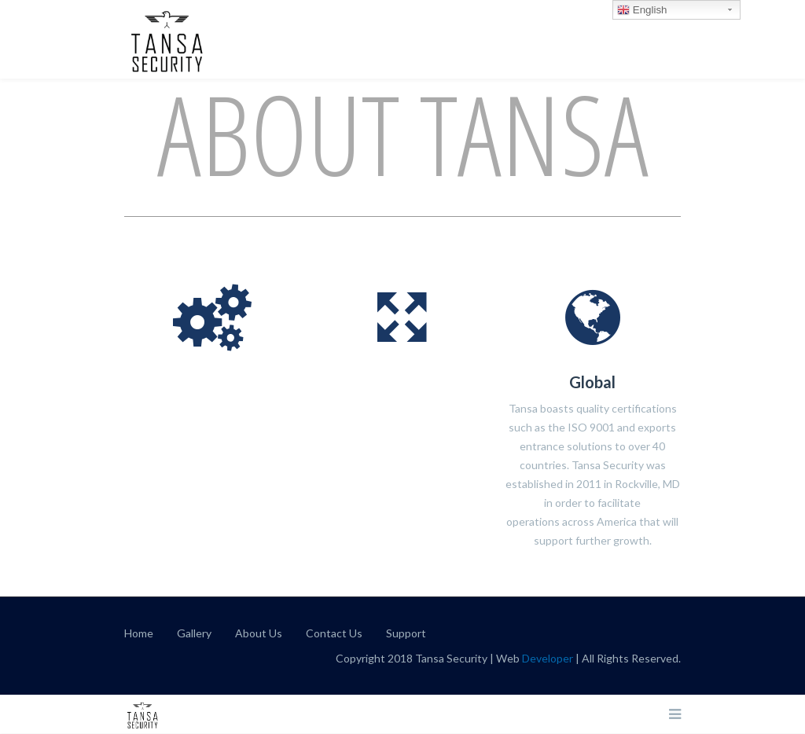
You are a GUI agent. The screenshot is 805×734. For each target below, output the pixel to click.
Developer (547, 658)
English (642, 10)
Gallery (194, 633)
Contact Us (334, 633)
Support (406, 633)
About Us (258, 633)
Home (138, 633)
